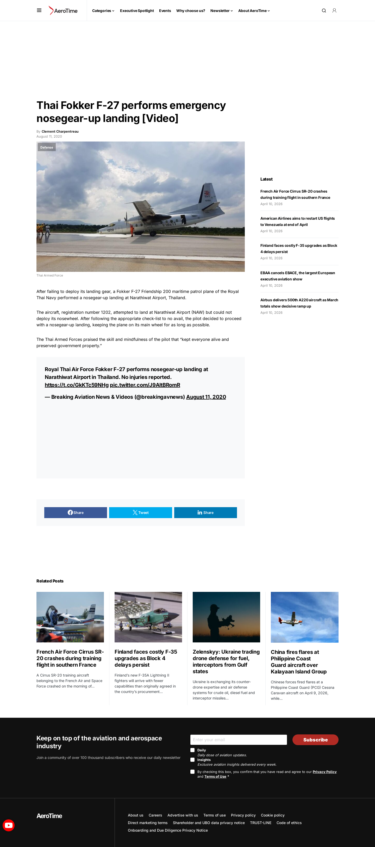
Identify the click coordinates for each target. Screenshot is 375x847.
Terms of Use (215, 776)
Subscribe (315, 739)
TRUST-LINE (260, 822)
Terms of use (214, 815)
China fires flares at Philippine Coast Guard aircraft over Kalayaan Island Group (299, 662)
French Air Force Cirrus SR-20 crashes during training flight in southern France (70, 658)
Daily (222, 752)
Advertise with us (182, 815)
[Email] (238, 739)
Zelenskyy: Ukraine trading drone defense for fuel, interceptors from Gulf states (226, 661)
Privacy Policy (325, 772)
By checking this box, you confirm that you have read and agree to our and (267, 774)
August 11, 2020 (206, 397)
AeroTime (49, 816)
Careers (155, 815)
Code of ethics (289, 822)
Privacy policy (243, 815)
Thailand (176, 297)
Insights (237, 762)
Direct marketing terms (148, 822)
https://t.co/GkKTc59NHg (77, 385)
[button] (39, 10)
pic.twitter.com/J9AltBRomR (145, 385)
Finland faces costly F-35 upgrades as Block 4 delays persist (146, 658)
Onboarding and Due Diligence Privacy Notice (168, 830)
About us (135, 815)
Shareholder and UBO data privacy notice (209, 822)
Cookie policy (273, 815)
